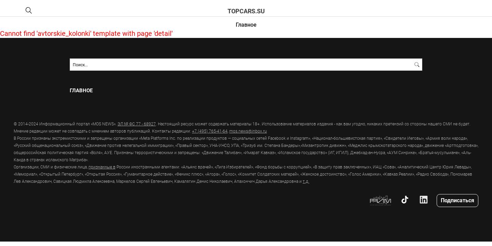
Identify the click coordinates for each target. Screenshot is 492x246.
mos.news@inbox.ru (248, 131)
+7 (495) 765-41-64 (210, 131)
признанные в (101, 166)
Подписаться (457, 200)
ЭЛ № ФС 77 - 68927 (137, 123)
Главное (246, 24)
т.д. (306, 181)
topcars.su (246, 11)
